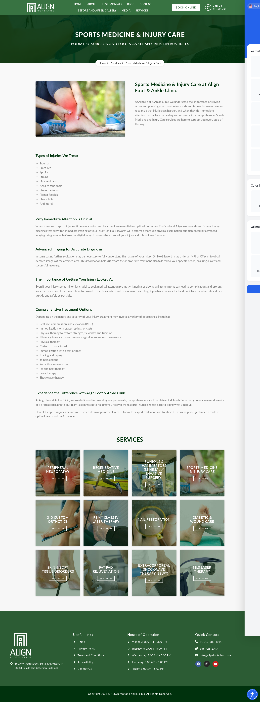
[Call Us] (208, 7)
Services (116, 63)
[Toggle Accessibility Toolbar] (252, 694)
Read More (58, 478)
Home (102, 63)
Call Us (217, 5)
